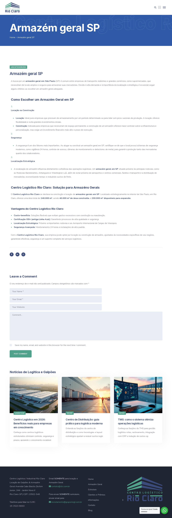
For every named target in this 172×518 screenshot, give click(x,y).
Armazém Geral (95, 468)
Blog (90, 494)
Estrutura (92, 473)
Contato (91, 489)
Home (12, 37)
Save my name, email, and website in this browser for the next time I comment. (50, 329)
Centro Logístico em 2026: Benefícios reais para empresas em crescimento (33, 407)
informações (93, 484)
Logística (19, 397)
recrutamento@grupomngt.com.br (65, 486)
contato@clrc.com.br (59, 470)
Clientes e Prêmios (96, 479)
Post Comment (20, 338)
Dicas (69, 397)
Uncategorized (18, 67)
